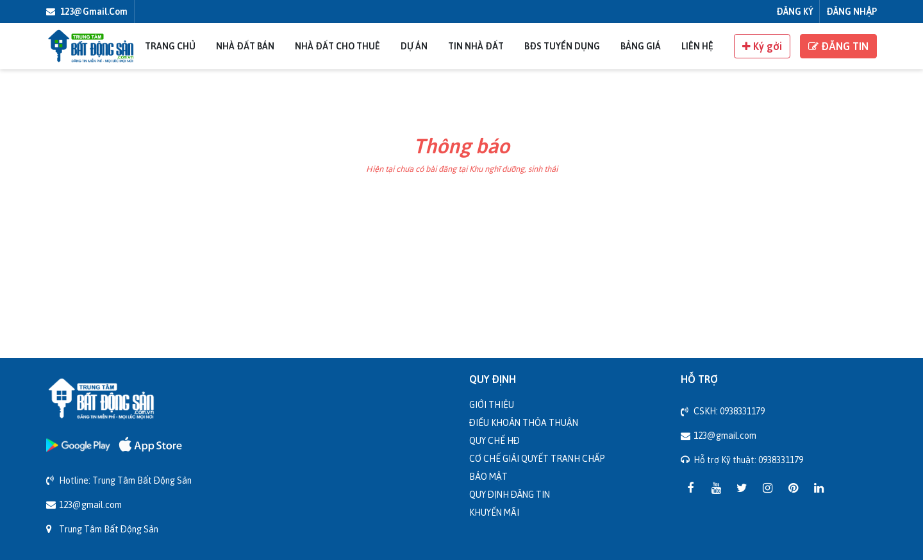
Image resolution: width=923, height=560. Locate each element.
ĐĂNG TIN (838, 46)
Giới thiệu (491, 404)
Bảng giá (640, 45)
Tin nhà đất (476, 45)
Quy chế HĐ (494, 440)
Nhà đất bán (245, 45)
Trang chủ (170, 45)
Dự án (414, 45)
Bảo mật (488, 476)
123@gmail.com (87, 11)
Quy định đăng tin (509, 494)
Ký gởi (762, 46)
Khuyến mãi (494, 512)
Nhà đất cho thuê (337, 45)
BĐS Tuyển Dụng (562, 45)
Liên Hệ (697, 45)
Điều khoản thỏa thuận (523, 422)
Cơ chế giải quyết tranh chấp (537, 458)
